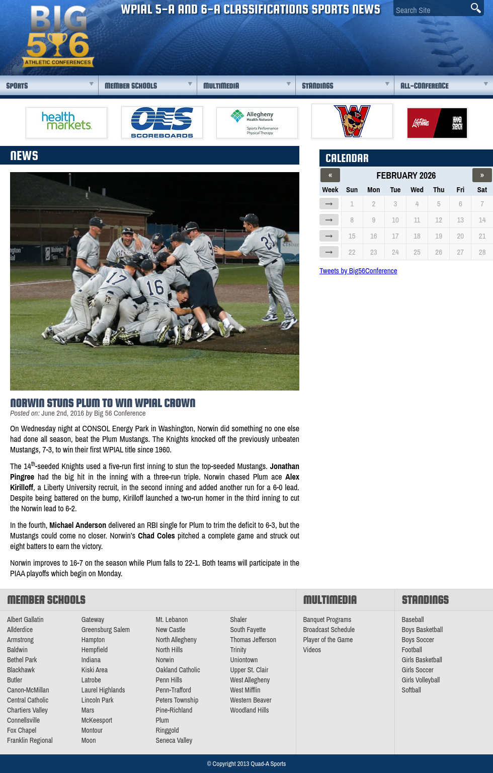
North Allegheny (176, 639)
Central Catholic (27, 700)
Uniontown (244, 659)
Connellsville (23, 720)
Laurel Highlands (103, 689)
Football (412, 649)
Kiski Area (94, 669)
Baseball (413, 619)
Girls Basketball (422, 659)
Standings (317, 86)
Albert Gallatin (25, 619)
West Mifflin (245, 689)
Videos (312, 649)
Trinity (238, 649)
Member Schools (131, 86)
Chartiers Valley (27, 710)
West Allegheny (250, 679)
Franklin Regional (30, 740)
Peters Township (177, 700)
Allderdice (20, 629)
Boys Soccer (418, 639)
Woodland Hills (249, 710)
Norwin (165, 659)
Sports (17, 86)
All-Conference (424, 86)
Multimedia (221, 86)
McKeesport (96, 720)
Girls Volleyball (421, 679)
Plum (162, 720)
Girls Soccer (418, 669)
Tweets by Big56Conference (358, 270)
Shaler (238, 619)
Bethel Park (22, 659)
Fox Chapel (21, 730)
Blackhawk (21, 669)
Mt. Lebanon (172, 619)
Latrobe (91, 679)
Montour (92, 730)
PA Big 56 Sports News (58, 36)
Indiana (91, 659)
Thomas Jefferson (253, 639)
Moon (88, 740)
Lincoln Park (97, 700)
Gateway (92, 619)
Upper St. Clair (249, 669)
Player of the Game (328, 639)
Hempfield (94, 649)
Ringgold (167, 730)
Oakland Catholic (178, 669)
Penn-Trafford (173, 689)
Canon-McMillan (28, 689)
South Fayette (248, 629)
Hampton (93, 639)
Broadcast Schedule (329, 629)
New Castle (171, 629)
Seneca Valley (174, 740)
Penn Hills (169, 679)
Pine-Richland (174, 710)
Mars (88, 710)
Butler (14, 679)
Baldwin (17, 649)
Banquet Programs (327, 619)
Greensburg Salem (105, 629)
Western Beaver (250, 700)
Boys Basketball (422, 629)
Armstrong (20, 639)
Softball (411, 689)
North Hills (169, 649)
